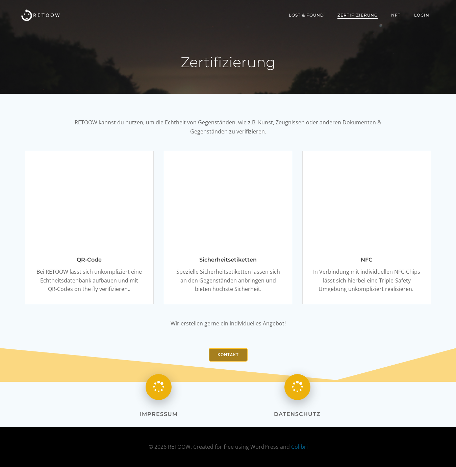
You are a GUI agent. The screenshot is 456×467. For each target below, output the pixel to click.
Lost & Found (306, 15)
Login (421, 15)
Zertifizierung (357, 15)
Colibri (299, 446)
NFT (396, 15)
